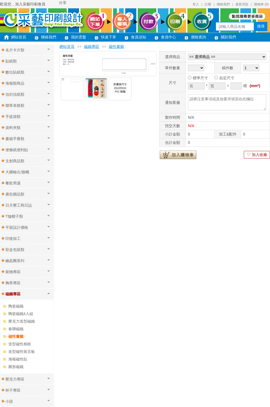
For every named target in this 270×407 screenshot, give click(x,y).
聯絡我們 (223, 4)
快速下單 (108, 37)
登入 (196, 4)
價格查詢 (198, 37)
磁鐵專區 (91, 46)
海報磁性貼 (17, 359)
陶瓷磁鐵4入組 (20, 314)
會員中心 (168, 37)
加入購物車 (178, 155)
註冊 (208, 4)
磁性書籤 (15, 336)
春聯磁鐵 (15, 329)
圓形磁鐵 (15, 367)
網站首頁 (18, 37)
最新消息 (241, 4)
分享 (62, 3)
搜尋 (261, 26)
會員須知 (138, 37)
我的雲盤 (78, 37)
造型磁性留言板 (21, 351)
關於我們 (228, 37)
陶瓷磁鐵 (15, 306)
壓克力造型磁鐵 (21, 321)
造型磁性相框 (19, 344)
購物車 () (261, 4)
